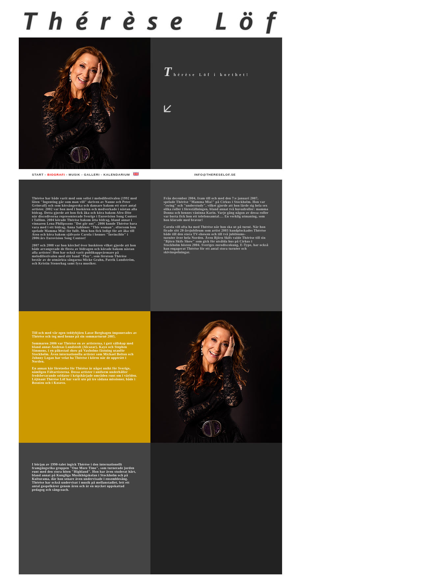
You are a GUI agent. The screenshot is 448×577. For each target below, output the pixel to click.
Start (37, 174)
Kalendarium (116, 174)
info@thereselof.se (215, 174)
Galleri (92, 174)
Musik (74, 174)
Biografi (56, 174)
